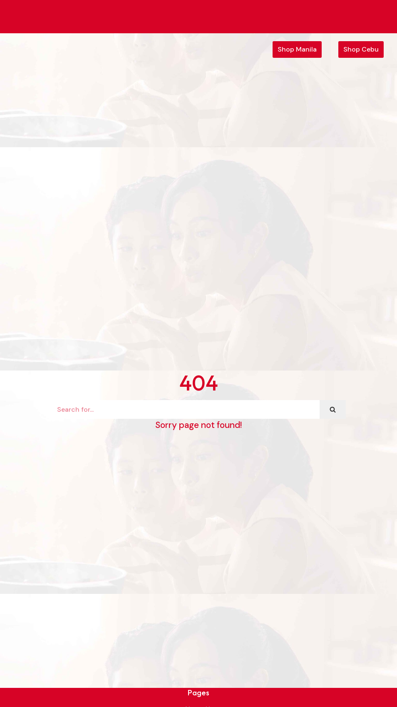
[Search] (185, 409)
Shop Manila (297, 49)
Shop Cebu (361, 49)
